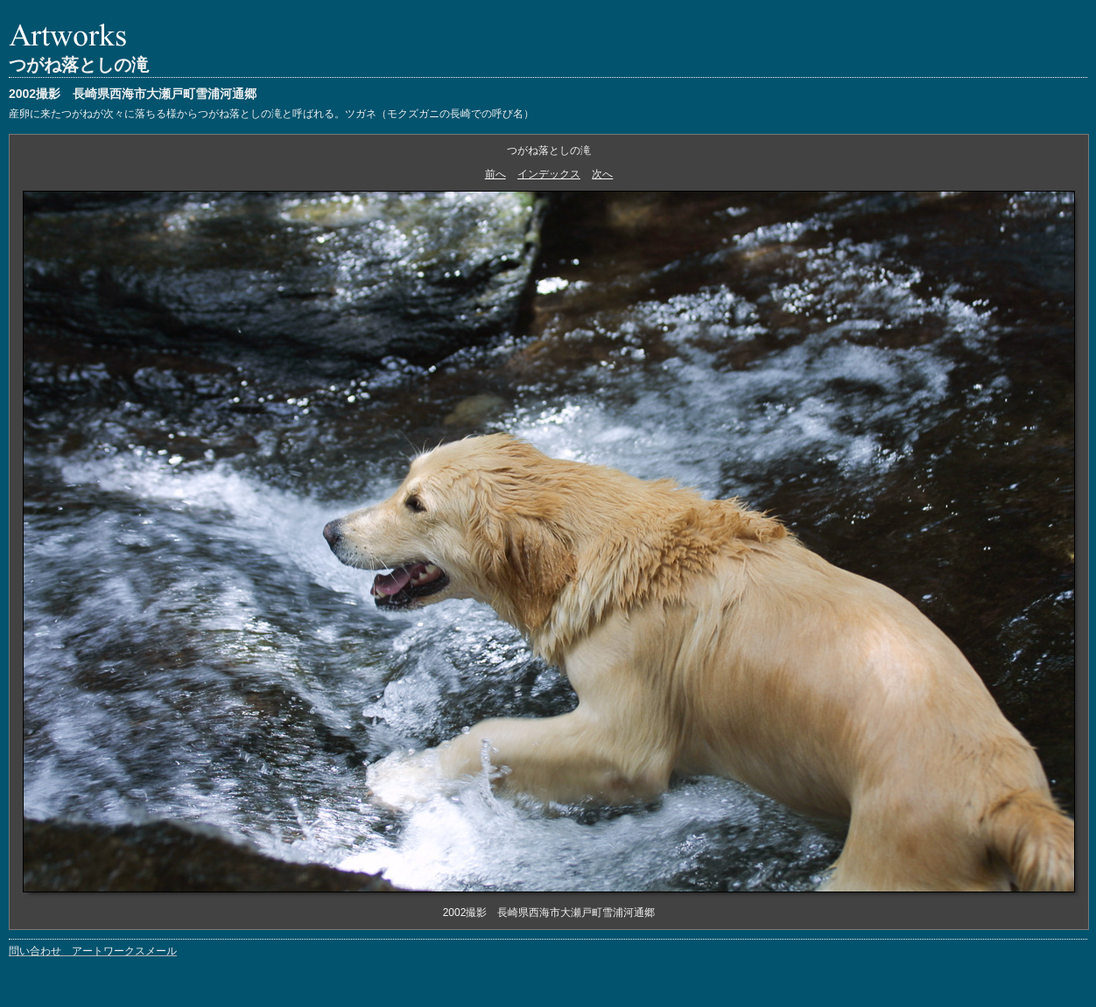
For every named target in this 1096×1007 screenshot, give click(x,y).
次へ (602, 174)
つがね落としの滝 (79, 64)
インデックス (548, 174)
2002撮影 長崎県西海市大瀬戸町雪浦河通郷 (132, 94)
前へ (495, 174)
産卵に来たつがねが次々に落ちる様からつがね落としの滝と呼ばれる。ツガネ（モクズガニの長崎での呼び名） (271, 114)
